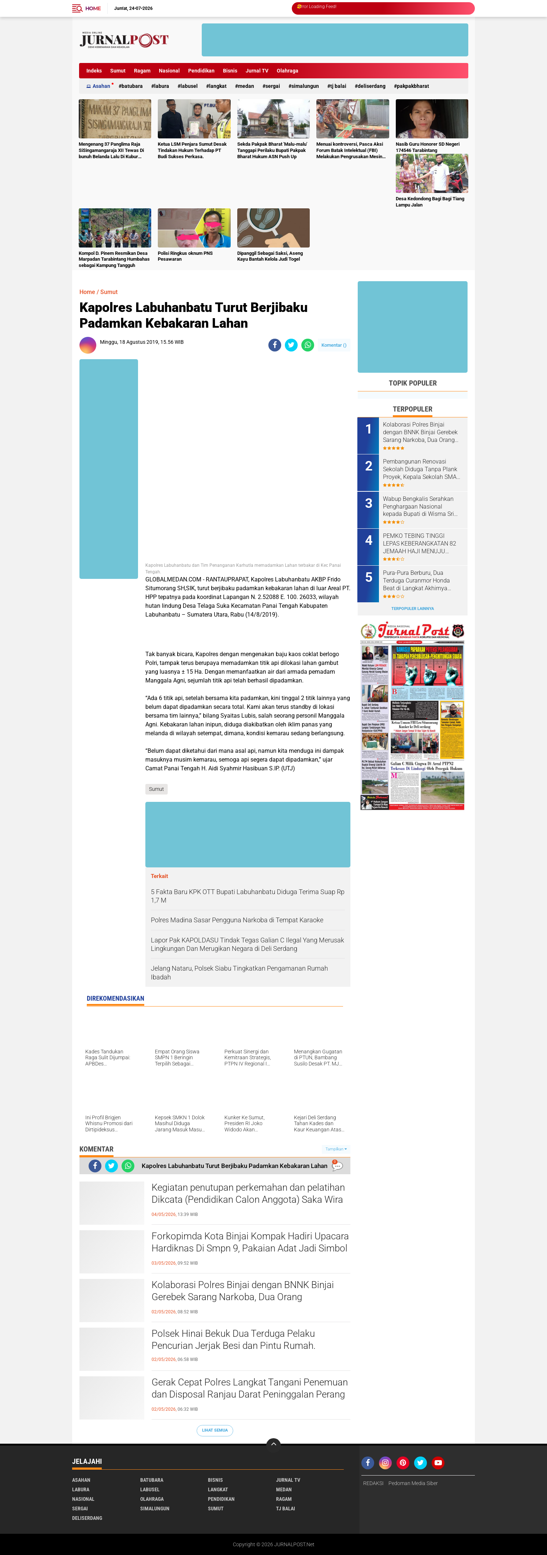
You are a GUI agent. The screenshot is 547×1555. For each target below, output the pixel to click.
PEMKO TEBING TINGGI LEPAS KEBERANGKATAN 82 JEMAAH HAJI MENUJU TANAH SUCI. (420, 543)
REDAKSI (373, 1483)
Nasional (169, 71)
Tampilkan (336, 1149)
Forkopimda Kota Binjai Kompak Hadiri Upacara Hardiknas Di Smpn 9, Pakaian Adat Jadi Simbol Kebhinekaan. (250, 1248)
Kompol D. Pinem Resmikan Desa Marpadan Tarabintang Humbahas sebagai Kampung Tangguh (114, 259)
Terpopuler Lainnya (412, 608)
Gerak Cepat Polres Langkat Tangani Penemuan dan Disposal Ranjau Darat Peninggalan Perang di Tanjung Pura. (250, 1395)
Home (93, 8)
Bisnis (230, 71)
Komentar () (334, 345)
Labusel (189, 86)
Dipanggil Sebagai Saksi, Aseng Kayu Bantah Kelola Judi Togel (270, 256)
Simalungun (305, 86)
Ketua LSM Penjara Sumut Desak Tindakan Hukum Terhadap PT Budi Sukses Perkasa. (192, 150)
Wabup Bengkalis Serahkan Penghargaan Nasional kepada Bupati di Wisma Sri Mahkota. (418, 506)
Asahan (101, 86)
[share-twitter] (291, 345)
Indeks (94, 71)
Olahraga (287, 71)
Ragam (142, 71)
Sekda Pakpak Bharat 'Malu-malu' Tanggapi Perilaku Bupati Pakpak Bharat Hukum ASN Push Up (272, 150)
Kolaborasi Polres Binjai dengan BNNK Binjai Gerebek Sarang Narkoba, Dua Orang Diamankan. (243, 1297)
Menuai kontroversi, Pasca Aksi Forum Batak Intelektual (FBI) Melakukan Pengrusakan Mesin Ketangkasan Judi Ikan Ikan (349, 150)
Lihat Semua (215, 1430)
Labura (161, 86)
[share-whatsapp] (307, 345)
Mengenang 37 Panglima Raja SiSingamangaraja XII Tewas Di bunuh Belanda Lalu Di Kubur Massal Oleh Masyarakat (111, 150)
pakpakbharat (413, 86)
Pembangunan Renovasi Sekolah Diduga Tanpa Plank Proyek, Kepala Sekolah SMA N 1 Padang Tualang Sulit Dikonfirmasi (420, 469)
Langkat (218, 86)
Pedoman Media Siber (413, 1483)
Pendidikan (201, 71)
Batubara (132, 86)
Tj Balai (338, 86)
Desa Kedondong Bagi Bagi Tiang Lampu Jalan (430, 202)
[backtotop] (273, 1445)
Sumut (118, 71)
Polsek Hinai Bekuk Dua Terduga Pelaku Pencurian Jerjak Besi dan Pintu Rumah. (234, 1339)
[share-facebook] (274, 345)
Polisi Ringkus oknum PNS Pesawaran (185, 256)
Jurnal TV (257, 71)
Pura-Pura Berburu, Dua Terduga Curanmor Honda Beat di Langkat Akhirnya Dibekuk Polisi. (416, 580)
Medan (246, 86)
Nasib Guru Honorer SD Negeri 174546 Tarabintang (427, 147)
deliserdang (372, 86)
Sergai (272, 86)
